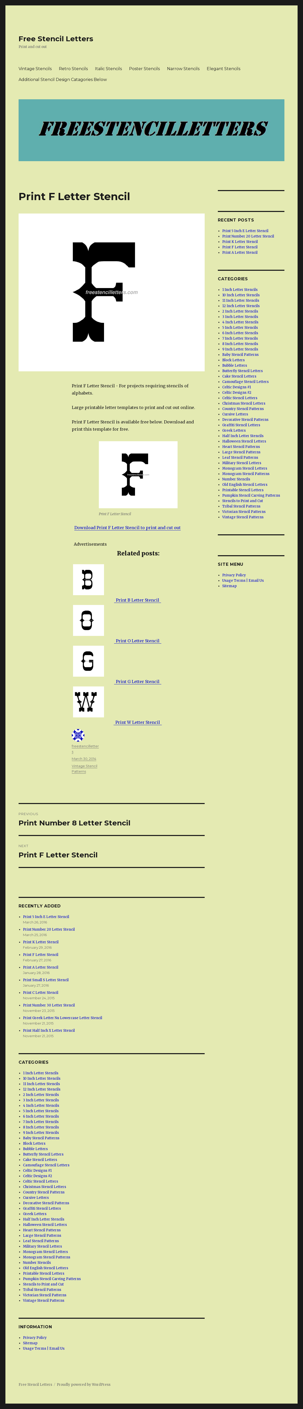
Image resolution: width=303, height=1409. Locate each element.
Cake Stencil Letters (40, 1160)
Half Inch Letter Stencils (43, 1219)
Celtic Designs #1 (37, 1170)
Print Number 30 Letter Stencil (49, 1005)
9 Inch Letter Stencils (41, 1133)
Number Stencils (37, 1262)
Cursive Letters (36, 1197)
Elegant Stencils (223, 68)
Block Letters (34, 1143)
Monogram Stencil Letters (45, 1252)
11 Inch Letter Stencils (41, 1084)
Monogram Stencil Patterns (46, 1257)
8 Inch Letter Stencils (41, 1127)
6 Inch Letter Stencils (41, 1116)
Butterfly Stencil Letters (43, 1154)
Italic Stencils (108, 68)
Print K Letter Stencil (41, 942)
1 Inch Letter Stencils (40, 1073)
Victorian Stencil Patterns (44, 1295)
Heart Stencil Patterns (42, 1230)
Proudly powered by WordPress (83, 1384)
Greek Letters (34, 1214)
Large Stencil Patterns (42, 1235)
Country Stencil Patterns (44, 1192)
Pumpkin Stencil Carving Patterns (52, 1279)
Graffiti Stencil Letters (42, 1208)
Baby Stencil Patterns (41, 1138)
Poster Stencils (144, 68)
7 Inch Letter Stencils (41, 1122)
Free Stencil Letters (56, 38)
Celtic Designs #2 (37, 1176)
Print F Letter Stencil (40, 955)
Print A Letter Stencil (40, 967)
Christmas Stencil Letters (44, 1187)
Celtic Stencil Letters (40, 1181)
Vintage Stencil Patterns (43, 1300)
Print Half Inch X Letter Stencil (49, 1030)
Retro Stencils (73, 68)
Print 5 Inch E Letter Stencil (46, 917)
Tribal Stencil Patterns (42, 1290)
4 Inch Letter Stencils (41, 1105)
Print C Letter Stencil (40, 992)
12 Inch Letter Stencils (41, 1089)
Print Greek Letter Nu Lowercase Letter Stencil (62, 1018)
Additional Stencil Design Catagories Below (63, 79)
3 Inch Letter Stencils (41, 1100)
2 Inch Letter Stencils (41, 1095)
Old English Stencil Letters (45, 1268)
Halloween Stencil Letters (45, 1225)
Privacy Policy (35, 1338)
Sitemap (30, 1343)
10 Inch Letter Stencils (41, 1078)
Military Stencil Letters (42, 1246)
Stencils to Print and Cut (43, 1284)
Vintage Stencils (35, 68)
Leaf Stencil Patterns (41, 1241)
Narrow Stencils (183, 68)
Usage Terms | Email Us (44, 1348)
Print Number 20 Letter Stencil (49, 929)
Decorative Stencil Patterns (46, 1203)
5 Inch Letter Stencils (41, 1111)
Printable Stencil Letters (43, 1273)
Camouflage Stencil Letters (46, 1165)
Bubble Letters (35, 1149)
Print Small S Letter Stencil (46, 980)
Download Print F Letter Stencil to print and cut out (127, 527)
